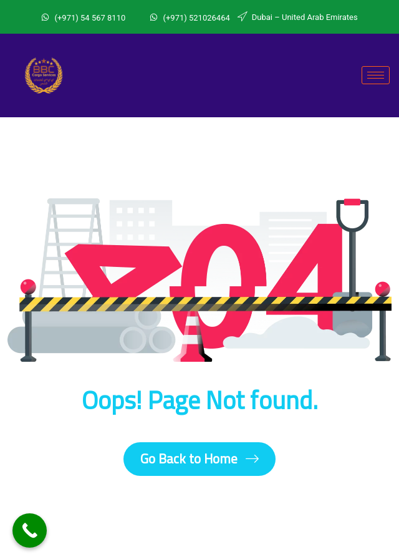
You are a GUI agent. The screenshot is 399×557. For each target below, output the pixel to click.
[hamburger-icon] (376, 75)
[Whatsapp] (141, 15)
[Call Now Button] (29, 530)
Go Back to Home (199, 459)
